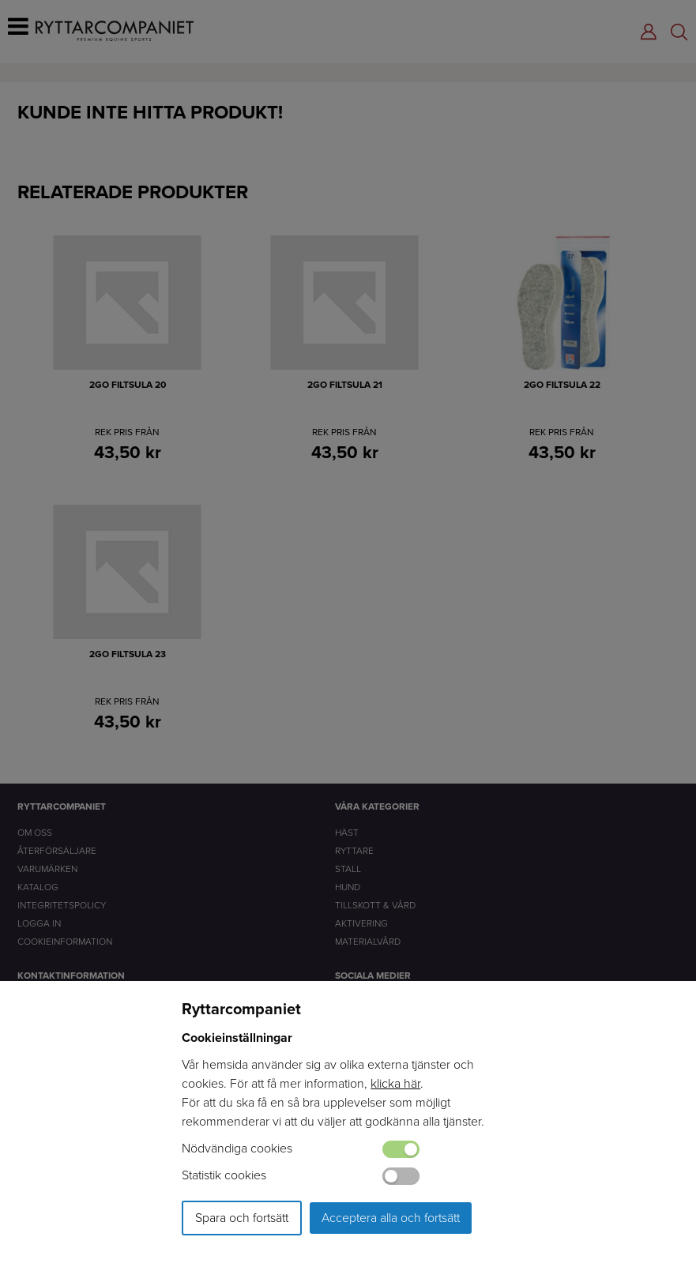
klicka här (395, 1083)
